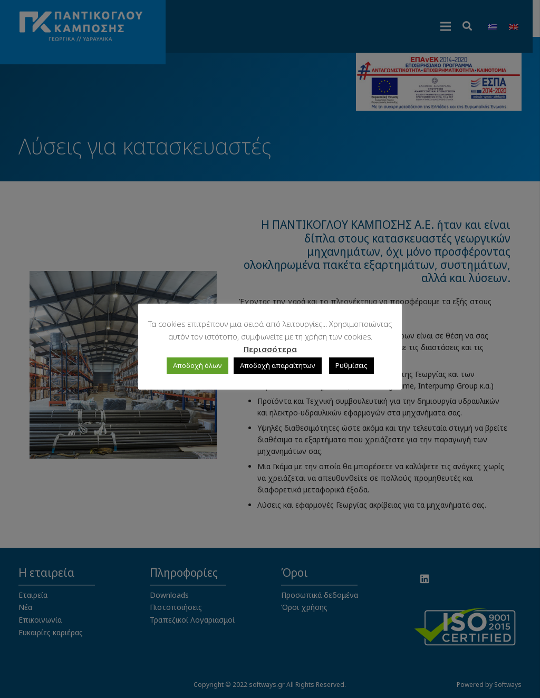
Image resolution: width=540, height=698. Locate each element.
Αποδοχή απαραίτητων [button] (277, 365)
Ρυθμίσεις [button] (351, 365)
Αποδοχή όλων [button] (197, 365)
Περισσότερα (270, 349)
